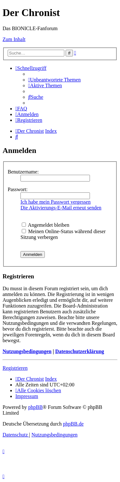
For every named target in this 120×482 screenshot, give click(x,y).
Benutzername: (23, 171)
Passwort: (18, 189)
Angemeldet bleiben (45, 225)
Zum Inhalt (14, 39)
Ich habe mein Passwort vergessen (55, 202)
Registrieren (15, 368)
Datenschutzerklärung (79, 351)
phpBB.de (73, 424)
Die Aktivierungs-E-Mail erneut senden (60, 207)
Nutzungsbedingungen (27, 351)
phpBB (35, 407)
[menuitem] (54, 79)
